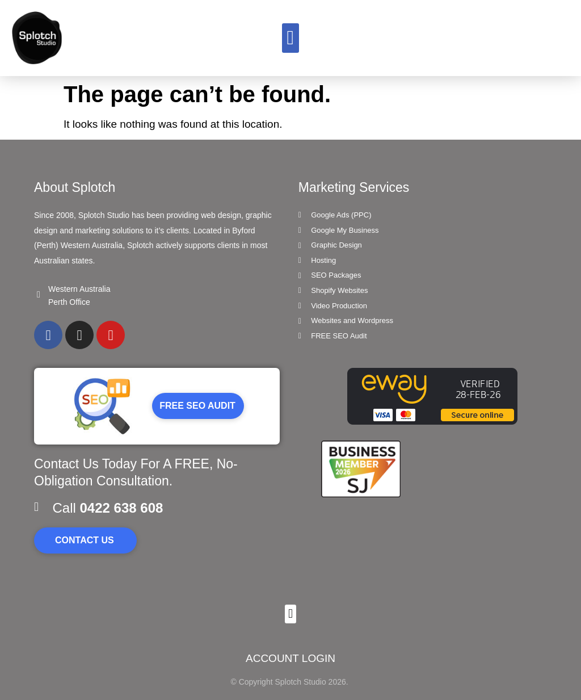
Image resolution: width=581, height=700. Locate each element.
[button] (290, 38)
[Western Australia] (38, 294)
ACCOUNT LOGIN (290, 658)
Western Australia (79, 289)
